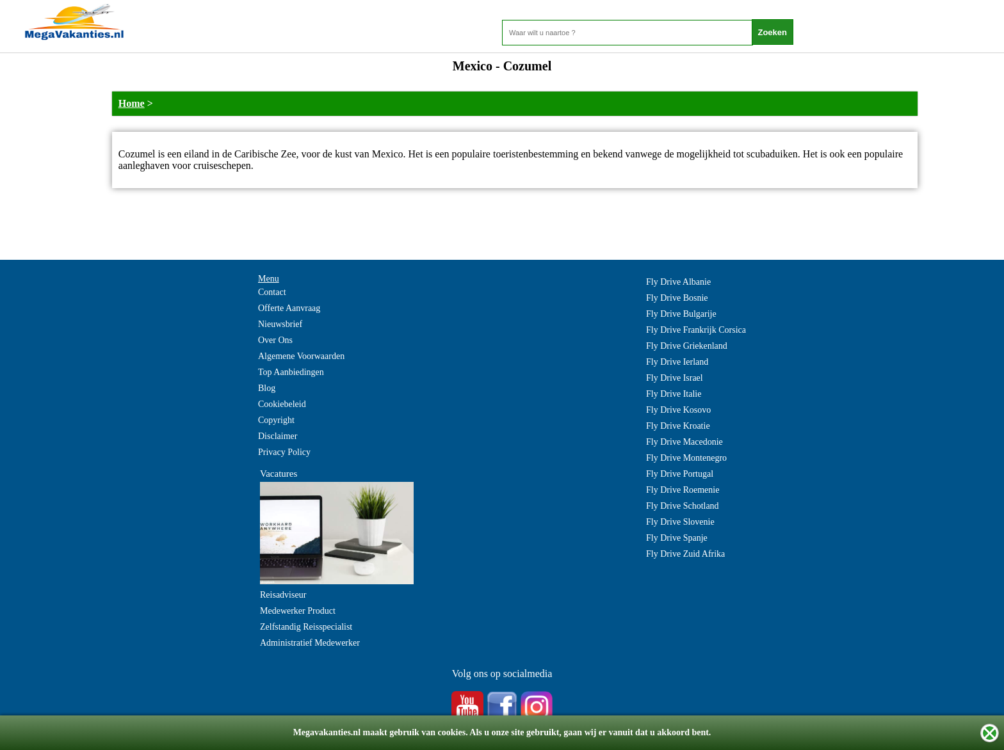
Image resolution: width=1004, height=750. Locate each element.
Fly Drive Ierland (677, 362)
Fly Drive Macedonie (684, 442)
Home (131, 103)
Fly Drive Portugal (679, 474)
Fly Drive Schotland (682, 506)
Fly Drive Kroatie (678, 426)
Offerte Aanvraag (289, 308)
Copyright (276, 420)
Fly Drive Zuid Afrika (685, 554)
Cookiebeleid (282, 404)
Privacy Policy (284, 452)
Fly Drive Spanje (677, 538)
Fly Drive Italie (673, 394)
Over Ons (275, 340)
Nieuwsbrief (280, 324)
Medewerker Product (298, 611)
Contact (272, 292)
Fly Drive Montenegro (686, 458)
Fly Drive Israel (674, 378)
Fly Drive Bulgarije (681, 314)
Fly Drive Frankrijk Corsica (696, 330)
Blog (266, 388)
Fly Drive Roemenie (682, 490)
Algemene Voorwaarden (301, 356)
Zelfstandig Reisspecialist (306, 627)
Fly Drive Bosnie (677, 298)
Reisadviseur (283, 595)
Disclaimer (277, 436)
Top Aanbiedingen (291, 372)
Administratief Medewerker (310, 643)
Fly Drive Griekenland (686, 346)
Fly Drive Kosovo (678, 410)
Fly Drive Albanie (678, 282)
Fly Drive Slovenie (680, 522)
